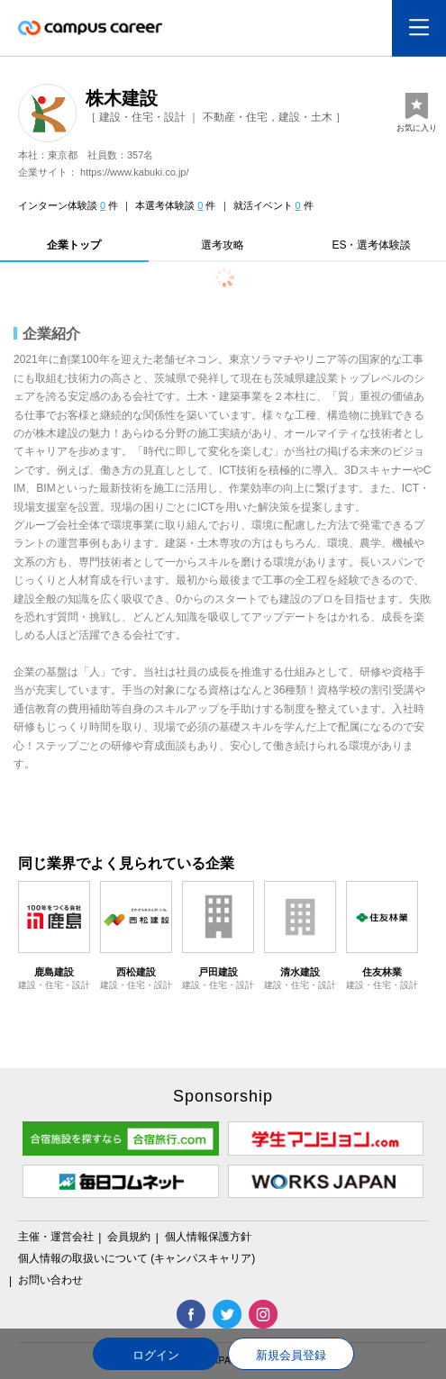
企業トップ (74, 245)
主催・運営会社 (57, 1236)
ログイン (155, 1355)
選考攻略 (222, 245)
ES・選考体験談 (371, 245)
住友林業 (382, 971)
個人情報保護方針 (208, 1236)
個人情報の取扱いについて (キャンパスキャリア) (136, 1258)
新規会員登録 (291, 1355)
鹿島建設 (54, 971)
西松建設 (136, 971)
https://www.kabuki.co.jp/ (134, 172)
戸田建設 (218, 971)
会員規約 (130, 1236)
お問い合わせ (50, 1280)
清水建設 (300, 971)
